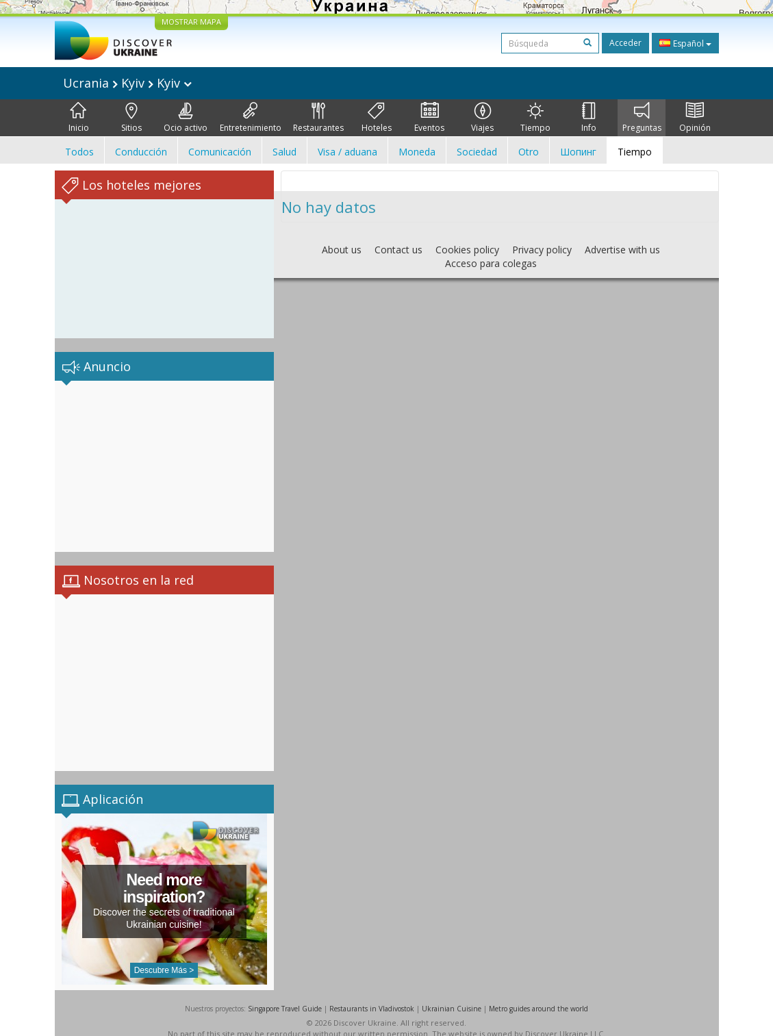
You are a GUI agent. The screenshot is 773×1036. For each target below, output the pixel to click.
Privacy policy (542, 249)
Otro (528, 151)
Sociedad (477, 151)
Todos (79, 151)
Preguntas (641, 118)
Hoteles (377, 118)
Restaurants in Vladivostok (371, 995)
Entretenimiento (250, 118)
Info (588, 118)
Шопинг (578, 151)
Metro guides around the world (538, 995)
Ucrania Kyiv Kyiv (127, 83)
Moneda (416, 151)
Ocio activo (185, 118)
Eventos (429, 118)
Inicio (78, 118)
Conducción (141, 151)
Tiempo (535, 118)
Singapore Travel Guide (285, 995)
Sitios (131, 118)
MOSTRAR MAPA (191, 21)
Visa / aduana (347, 151)
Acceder (625, 43)
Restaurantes (318, 118)
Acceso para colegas (491, 263)
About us (342, 249)
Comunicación (219, 151)
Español (685, 43)
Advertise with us (622, 249)
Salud (284, 151)
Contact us (398, 249)
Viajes (482, 118)
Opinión (695, 118)
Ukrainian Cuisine (451, 995)
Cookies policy (467, 249)
